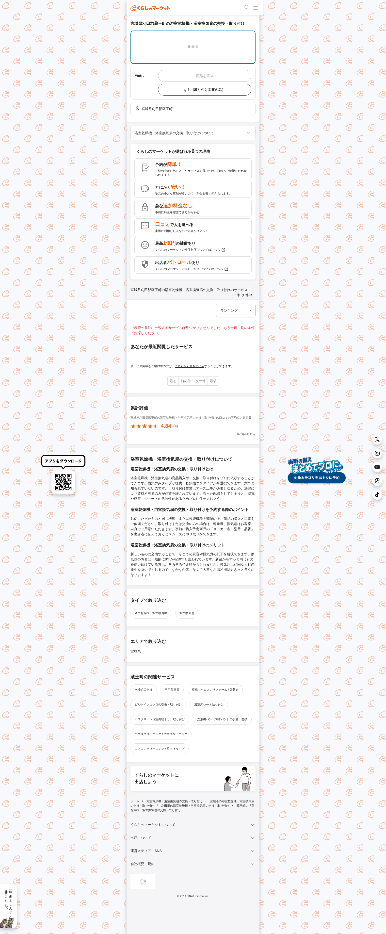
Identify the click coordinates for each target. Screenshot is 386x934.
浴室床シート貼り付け (209, 704)
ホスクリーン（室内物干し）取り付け (160, 719)
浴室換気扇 (186, 613)
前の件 (186, 381)
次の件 (200, 381)
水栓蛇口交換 (143, 689)
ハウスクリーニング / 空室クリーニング (161, 734)
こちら (218, 250)
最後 (213, 381)
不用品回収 (172, 689)
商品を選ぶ (204, 76)
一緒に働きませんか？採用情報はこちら (8, 902)
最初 (173, 381)
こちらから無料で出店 (189, 366)
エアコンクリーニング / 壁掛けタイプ (159, 749)
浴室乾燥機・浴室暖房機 (151, 613)
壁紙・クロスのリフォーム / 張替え (215, 689)
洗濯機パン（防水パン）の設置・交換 (222, 719)
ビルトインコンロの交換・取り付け (158, 704)
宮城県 (135, 651)
